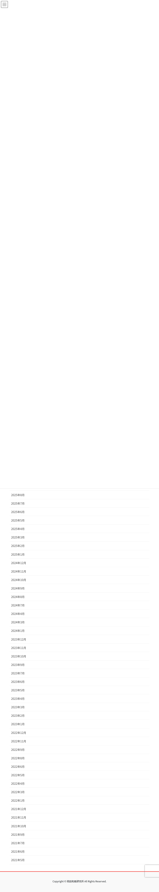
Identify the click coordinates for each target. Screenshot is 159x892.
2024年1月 (18, 631)
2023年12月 (18, 639)
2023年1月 (18, 724)
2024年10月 (18, 580)
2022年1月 (18, 800)
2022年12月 (18, 733)
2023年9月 (18, 665)
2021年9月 (18, 835)
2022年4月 (18, 783)
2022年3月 (18, 792)
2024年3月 (18, 622)
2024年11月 (18, 571)
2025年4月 (18, 529)
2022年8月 (18, 758)
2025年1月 (18, 554)
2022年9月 (18, 750)
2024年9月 (18, 588)
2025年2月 (18, 546)
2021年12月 (18, 809)
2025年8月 (18, 495)
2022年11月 (18, 741)
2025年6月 (18, 512)
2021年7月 (18, 843)
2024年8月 (18, 597)
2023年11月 (18, 648)
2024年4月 (18, 614)
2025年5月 (18, 520)
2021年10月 (18, 826)
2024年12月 (18, 563)
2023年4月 (18, 699)
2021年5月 (18, 860)
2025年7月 (18, 503)
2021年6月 (18, 851)
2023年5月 (18, 690)
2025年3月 (18, 537)
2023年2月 (18, 716)
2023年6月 (18, 682)
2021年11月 (18, 817)
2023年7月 (18, 673)
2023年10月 (18, 656)
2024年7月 (18, 605)
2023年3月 (18, 707)
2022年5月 (18, 775)
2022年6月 (18, 767)
